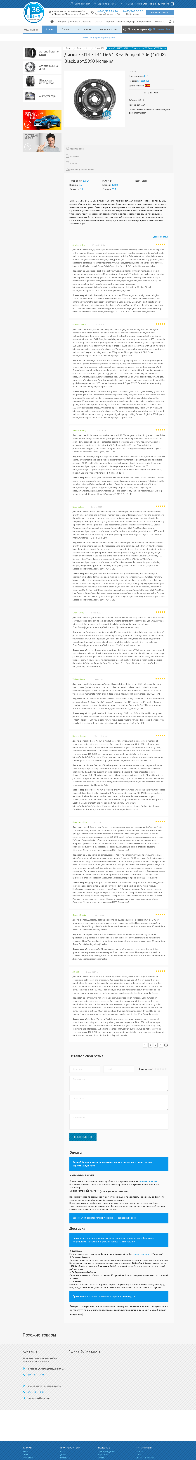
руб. (166, 3)
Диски (65, 29)
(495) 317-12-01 (36, 1374)
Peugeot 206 (99, 48)
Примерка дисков (106, 1451)
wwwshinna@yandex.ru (39, 1398)
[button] (165, 1069)
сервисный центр (140, 1254)
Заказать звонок (159, 12)
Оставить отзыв (83, 1137)
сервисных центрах (148, 1181)
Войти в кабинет (82, 3)
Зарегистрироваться (107, 3)
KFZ (88, 48)
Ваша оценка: (145, 1069)
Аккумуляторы (108, 29)
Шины (49, 29)
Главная (68, 48)
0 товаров (147, 3)
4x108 (114, 184)
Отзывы (101, 1457)
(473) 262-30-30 (36, 1392)
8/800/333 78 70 (107, 11)
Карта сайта (103, 1454)
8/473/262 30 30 (133, 11)
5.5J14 (86, 180)
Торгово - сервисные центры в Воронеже (128, 21)
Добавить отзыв (160, 236)
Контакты (160, 21)
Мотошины (84, 29)
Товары (62, 21)
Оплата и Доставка (80, 21)
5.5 (80, 184)
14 (81, 189)
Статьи (98, 21)
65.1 (114, 189)
